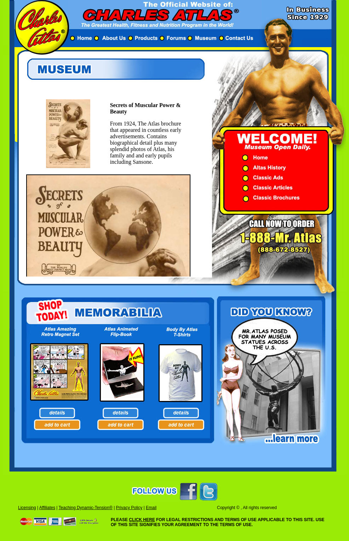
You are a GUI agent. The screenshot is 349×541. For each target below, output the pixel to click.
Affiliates (47, 507)
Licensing (27, 507)
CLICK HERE (142, 519)
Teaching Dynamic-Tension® (86, 507)
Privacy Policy (129, 507)
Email (151, 507)
